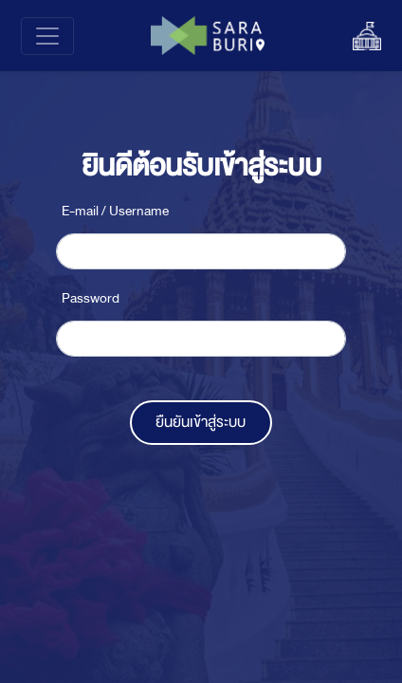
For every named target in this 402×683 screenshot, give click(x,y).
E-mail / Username (115, 211)
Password (90, 298)
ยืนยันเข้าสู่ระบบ (200, 422)
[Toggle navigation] (47, 36)
